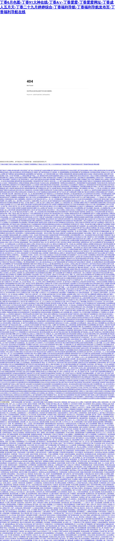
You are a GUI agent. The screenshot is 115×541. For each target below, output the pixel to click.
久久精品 (55, 531)
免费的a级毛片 (109, 285)
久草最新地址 (38, 483)
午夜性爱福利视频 (97, 251)
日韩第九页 (68, 439)
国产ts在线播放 (105, 224)
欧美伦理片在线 (66, 308)
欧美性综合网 (55, 353)
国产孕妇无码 (48, 186)
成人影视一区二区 (55, 228)
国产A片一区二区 (83, 280)
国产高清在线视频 (16, 263)
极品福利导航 (84, 418)
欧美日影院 (32, 486)
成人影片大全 (48, 244)
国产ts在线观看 (7, 461)
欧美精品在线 (98, 244)
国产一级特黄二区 (39, 497)
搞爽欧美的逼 (73, 175)
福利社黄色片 (49, 330)
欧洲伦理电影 (14, 472)
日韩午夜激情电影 (104, 360)
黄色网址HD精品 (37, 260)
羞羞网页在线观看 (76, 346)
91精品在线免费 (109, 472)
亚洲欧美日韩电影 (45, 303)
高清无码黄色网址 (96, 484)
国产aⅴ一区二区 (48, 199)
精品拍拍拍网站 (27, 181)
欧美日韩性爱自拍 (89, 477)
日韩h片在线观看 (5, 204)
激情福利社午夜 (15, 184)
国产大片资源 (69, 307)
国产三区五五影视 (45, 274)
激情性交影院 (43, 222)
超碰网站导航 (106, 208)
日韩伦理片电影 (30, 307)
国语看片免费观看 (64, 353)
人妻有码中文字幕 (69, 215)
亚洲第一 (47, 479)
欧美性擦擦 (7, 517)
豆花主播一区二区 (12, 265)
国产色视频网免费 (85, 213)
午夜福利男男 (37, 181)
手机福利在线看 (37, 204)
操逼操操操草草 (44, 346)
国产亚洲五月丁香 (86, 251)
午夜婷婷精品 (47, 434)
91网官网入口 (71, 483)
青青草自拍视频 (80, 450)
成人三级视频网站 (106, 240)
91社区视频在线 (53, 287)
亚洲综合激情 (86, 533)
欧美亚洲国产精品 (98, 319)
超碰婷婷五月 (40, 220)
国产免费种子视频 (58, 260)
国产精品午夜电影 (41, 210)
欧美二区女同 (40, 344)
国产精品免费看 (5, 179)
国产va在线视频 (57, 272)
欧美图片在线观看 (21, 208)
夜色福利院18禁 (75, 287)
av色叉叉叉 (81, 407)
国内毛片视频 (8, 409)
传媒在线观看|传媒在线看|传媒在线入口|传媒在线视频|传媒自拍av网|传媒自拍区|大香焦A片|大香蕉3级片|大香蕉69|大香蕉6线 (40, 380)
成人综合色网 (30, 342)
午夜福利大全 (77, 251)
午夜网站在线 (64, 183)
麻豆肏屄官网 (106, 247)
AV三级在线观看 (29, 296)
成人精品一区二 (68, 522)
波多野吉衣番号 (106, 263)
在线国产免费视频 (57, 204)
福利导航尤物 (51, 294)
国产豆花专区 (13, 299)
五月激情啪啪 (82, 535)
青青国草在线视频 (26, 237)
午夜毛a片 (80, 470)
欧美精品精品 (103, 271)
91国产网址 (108, 457)
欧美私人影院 (57, 443)
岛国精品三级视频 (87, 244)
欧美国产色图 (72, 314)
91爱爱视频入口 (95, 312)
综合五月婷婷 (52, 226)
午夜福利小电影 (52, 414)
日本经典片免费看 (38, 190)
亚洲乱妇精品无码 (105, 418)
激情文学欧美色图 (26, 204)
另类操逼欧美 (97, 181)
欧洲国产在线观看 (77, 366)
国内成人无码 (18, 247)
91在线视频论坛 (29, 285)
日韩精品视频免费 (108, 256)
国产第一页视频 (57, 305)
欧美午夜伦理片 (87, 429)
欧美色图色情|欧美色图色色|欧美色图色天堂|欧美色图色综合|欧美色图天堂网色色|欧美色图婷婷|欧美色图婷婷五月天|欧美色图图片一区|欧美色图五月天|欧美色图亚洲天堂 (56, 396)
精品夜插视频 (35, 362)
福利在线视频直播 (19, 174)
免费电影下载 (95, 228)
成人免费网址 (18, 274)
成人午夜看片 (87, 265)
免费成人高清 (4, 287)
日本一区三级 (102, 475)
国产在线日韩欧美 (79, 262)
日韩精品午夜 (48, 283)
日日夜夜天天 (95, 271)
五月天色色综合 (97, 220)
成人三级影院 (74, 360)
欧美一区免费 (15, 276)
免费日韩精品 (44, 287)
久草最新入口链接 (102, 289)
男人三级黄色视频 (68, 477)
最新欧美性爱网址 (59, 535)
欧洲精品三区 (81, 334)
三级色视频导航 (104, 310)
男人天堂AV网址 (11, 413)
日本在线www (27, 504)
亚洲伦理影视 (47, 430)
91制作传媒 (93, 425)
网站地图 (96, 164)
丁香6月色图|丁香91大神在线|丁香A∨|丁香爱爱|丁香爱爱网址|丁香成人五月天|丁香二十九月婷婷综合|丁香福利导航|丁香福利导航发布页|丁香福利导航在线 (46, 164)
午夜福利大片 (90, 237)
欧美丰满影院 (52, 463)
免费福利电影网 (55, 256)
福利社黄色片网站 (12, 192)
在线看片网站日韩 (75, 269)
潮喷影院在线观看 (79, 217)
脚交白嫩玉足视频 (95, 224)
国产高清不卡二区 (74, 369)
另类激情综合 (43, 249)
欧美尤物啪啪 (48, 402)
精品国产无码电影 (27, 305)
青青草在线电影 (41, 495)
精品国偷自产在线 (33, 303)
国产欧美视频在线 (83, 172)
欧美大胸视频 (68, 328)
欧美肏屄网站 (68, 247)
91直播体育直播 (53, 235)
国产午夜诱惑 (20, 350)
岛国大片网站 (93, 170)
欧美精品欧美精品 (32, 348)
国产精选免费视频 (8, 506)
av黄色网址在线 (96, 515)
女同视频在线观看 (17, 425)
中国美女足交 (108, 222)
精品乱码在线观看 (60, 211)
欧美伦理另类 (80, 448)
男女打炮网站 (38, 353)
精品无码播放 (10, 274)
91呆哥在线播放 (64, 470)
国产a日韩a (19, 524)
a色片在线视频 (64, 312)
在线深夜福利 (52, 341)
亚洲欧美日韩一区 (25, 238)
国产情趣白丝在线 (38, 186)
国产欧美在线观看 (11, 301)
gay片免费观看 (66, 468)
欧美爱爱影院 (67, 224)
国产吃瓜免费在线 (18, 326)
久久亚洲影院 (98, 344)
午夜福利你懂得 (61, 517)
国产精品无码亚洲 (88, 456)
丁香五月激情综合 (56, 316)
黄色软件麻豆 (100, 254)
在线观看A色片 (22, 413)
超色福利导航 (32, 276)
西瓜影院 (103, 538)
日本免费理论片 (5, 486)
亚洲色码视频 (16, 228)
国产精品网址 (102, 287)
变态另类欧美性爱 (98, 429)
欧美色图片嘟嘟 (10, 334)
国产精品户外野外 (77, 488)
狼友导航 (111, 427)
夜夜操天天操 (79, 518)
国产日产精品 (97, 219)
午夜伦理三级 (82, 475)
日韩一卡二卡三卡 (47, 535)
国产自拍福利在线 (29, 456)
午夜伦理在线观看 (107, 244)
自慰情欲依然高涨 (30, 432)
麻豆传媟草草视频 (68, 342)
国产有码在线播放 (11, 511)
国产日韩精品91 (96, 317)
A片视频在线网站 (104, 231)
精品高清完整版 (78, 335)
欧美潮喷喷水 (4, 443)
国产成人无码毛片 (5, 416)
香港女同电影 (18, 506)
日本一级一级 (53, 439)
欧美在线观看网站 (87, 199)
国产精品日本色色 (24, 457)
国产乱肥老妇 (110, 253)
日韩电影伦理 (108, 201)
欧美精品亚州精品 (102, 184)
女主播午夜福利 (54, 493)
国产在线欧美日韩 (99, 307)
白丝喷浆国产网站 (97, 326)
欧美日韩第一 (102, 425)
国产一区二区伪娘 (41, 294)
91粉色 (104, 508)
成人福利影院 (110, 364)
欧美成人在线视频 (25, 470)
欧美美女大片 (71, 414)
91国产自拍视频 (9, 342)
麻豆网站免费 (78, 260)
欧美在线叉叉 (28, 430)
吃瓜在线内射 (63, 314)
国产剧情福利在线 (55, 201)
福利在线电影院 (92, 368)
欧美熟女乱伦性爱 (74, 472)
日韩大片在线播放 (69, 527)
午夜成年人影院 (91, 407)
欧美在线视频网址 (60, 258)
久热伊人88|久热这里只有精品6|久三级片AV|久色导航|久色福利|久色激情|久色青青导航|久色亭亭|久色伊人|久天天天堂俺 (42, 386)
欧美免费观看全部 (15, 529)
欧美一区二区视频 (8, 500)
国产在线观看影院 (101, 477)
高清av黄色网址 (94, 310)
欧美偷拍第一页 (18, 535)
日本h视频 (47, 522)
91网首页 (78, 465)
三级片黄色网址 (6, 238)
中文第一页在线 (33, 235)
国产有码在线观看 (78, 474)
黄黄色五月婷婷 (30, 278)
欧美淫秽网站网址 (19, 307)
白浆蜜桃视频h (103, 175)
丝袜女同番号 (73, 170)
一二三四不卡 (86, 502)
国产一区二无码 (104, 529)
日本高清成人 (90, 364)
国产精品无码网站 (63, 407)
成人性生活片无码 (69, 438)
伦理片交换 (60, 506)
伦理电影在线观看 (54, 499)
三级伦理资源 (31, 219)
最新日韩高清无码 (77, 238)
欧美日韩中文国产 (20, 283)
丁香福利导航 (51, 448)
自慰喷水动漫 (59, 278)
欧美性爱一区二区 (54, 369)
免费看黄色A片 (85, 242)
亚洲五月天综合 (64, 175)
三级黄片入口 (87, 190)
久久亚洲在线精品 (22, 249)
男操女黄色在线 (105, 260)
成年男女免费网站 (18, 335)
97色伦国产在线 (20, 371)
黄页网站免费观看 (12, 202)
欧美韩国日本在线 (90, 454)
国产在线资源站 (100, 316)
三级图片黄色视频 (53, 452)
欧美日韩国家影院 (51, 407)
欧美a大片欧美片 (68, 316)
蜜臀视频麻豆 (108, 421)
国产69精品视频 (110, 254)
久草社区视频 (77, 456)
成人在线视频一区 (77, 190)
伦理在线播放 (10, 474)
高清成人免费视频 (105, 228)
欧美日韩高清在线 (26, 217)
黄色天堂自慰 (94, 360)
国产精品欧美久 (41, 441)
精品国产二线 (88, 267)
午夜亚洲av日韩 (89, 474)
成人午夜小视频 (85, 515)
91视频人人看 (49, 529)
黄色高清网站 (7, 323)
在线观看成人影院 (84, 484)
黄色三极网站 (55, 202)
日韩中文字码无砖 (14, 242)
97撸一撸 (11, 423)
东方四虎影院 (4, 317)
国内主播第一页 (60, 344)
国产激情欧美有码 (51, 413)
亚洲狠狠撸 (97, 447)
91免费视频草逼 (33, 249)
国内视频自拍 (68, 348)
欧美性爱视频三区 (52, 472)
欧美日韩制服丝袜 (108, 484)
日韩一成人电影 (97, 267)
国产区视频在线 (89, 303)
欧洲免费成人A (84, 287)
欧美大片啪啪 (15, 520)
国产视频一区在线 (67, 303)
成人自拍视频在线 (17, 369)
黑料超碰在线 (4, 256)
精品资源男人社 (13, 258)
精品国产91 (107, 527)
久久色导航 (80, 524)
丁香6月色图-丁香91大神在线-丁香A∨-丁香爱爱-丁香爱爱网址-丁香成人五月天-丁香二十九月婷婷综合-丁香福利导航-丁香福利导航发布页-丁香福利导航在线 (57, 7)
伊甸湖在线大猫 (85, 246)
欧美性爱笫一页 (75, 459)
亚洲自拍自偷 (66, 411)
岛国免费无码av (94, 420)
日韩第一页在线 (84, 224)
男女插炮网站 (23, 222)
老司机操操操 (55, 184)
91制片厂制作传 (13, 536)
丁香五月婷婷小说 (71, 289)
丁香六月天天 (91, 359)
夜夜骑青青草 (75, 353)
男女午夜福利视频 (50, 276)
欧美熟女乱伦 (40, 231)
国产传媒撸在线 (43, 192)
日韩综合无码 (99, 177)
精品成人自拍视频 (108, 452)
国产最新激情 (51, 289)
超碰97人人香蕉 (34, 202)
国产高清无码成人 (24, 280)
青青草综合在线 (43, 235)
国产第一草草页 (8, 206)
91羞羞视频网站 (90, 177)
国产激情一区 (30, 527)
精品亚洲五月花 (68, 204)
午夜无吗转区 (102, 511)
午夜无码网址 (30, 452)
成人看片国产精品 (56, 332)
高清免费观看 (21, 344)
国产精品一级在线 (45, 316)
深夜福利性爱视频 (21, 210)
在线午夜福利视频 (78, 204)
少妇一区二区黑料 (86, 201)
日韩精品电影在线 (109, 278)
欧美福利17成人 (98, 276)
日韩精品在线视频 (83, 350)
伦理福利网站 (72, 229)
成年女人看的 (49, 364)
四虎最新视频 (81, 183)
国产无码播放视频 (51, 445)
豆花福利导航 (23, 465)
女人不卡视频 (105, 317)
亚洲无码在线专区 (33, 332)
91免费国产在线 (30, 344)
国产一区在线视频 (96, 502)
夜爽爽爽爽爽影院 (19, 364)
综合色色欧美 (13, 344)
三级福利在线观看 (86, 328)
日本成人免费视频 (63, 269)
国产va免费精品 (99, 222)
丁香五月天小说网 (23, 454)
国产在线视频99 (44, 246)
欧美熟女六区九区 (8, 364)
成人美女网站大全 (105, 188)
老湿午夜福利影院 (49, 344)
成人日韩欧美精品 (68, 450)
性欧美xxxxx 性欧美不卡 (9, 509)
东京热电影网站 (53, 418)
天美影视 (62, 452)
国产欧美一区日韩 (92, 351)
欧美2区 (52, 421)
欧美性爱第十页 (68, 219)
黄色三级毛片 (22, 509)
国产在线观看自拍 (13, 522)
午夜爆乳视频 (53, 253)
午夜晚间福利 (108, 359)
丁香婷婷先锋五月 (109, 177)
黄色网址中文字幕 (73, 290)
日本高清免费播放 (34, 481)
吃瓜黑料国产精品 (88, 222)
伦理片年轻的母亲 (102, 427)
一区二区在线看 (38, 211)
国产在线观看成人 (20, 342)
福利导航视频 (81, 493)
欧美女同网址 (66, 326)
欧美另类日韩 (44, 206)
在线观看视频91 (60, 432)
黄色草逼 (82, 517)
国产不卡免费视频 (30, 360)
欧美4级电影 (34, 529)
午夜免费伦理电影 (33, 222)
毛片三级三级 (40, 262)
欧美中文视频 (99, 474)
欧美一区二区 (6, 497)
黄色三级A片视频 (81, 314)
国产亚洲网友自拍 (97, 274)
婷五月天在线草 (40, 445)
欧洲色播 (14, 454)
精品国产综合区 (42, 269)
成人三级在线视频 (84, 298)
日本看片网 (3, 536)
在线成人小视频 (12, 341)
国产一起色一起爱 (55, 251)
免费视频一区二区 (54, 317)
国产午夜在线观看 (47, 359)
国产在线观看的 (52, 195)
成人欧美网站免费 (31, 493)
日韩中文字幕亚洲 (57, 434)
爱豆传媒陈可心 (33, 472)
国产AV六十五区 (35, 287)
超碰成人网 (24, 448)
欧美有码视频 (40, 267)
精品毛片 (83, 508)
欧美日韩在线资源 (17, 330)
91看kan (83, 495)
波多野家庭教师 (30, 526)
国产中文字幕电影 (109, 258)
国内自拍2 (47, 490)
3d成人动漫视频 (43, 253)
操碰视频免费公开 (70, 524)
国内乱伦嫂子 (106, 199)
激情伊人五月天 (53, 206)
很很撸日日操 (94, 246)
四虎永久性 (44, 481)
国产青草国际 (15, 175)
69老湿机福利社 (89, 452)
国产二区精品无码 (67, 310)
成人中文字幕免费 (9, 290)
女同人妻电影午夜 (15, 368)
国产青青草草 (27, 535)
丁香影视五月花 (68, 199)
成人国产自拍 (102, 499)
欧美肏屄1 (61, 481)
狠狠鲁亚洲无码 (74, 213)
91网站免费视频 (7, 468)
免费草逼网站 (8, 518)
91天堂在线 (32, 414)
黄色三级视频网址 (20, 199)
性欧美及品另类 (65, 493)
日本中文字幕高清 (70, 301)
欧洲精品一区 (65, 368)
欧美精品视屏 (82, 258)
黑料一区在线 (60, 215)
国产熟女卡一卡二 (70, 420)
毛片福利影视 (109, 217)
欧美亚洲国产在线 (10, 452)
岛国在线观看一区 (74, 355)
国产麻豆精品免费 (45, 310)
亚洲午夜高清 (62, 414)
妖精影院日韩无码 (107, 190)
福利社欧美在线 (53, 357)
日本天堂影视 (109, 301)
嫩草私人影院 (96, 402)
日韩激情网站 (67, 190)
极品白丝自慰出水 (56, 224)
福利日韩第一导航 (52, 337)
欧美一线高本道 (108, 456)
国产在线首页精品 (76, 271)
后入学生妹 (12, 515)
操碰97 (110, 420)
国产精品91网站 (107, 447)
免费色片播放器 (83, 479)
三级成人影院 (90, 323)
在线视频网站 (30, 174)
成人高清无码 (103, 229)
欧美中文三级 (64, 369)
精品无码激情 (49, 466)
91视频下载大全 (81, 504)
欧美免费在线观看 (109, 262)
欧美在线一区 (66, 457)
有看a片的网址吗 (43, 493)
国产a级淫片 (58, 409)
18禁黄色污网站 (90, 285)
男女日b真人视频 (58, 233)
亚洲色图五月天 (49, 220)
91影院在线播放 (66, 201)
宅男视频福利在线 (108, 414)
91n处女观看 (70, 432)
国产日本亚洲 (82, 337)
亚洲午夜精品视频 (17, 402)
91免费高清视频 (73, 249)
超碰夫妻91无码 (108, 174)
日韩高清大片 (30, 199)
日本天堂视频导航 (5, 477)
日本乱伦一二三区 (70, 500)
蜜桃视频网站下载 (34, 299)
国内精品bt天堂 (76, 201)
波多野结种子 (68, 265)
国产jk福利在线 (90, 253)
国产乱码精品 (37, 305)
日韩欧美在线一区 (17, 323)
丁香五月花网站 (60, 210)
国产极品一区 (43, 362)
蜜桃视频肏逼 (103, 420)
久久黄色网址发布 (21, 244)
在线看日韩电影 (14, 298)
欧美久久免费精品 (99, 366)
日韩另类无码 (58, 342)
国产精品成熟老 (87, 305)
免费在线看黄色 (19, 231)
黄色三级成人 (89, 276)
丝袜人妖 (31, 517)
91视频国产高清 (85, 179)
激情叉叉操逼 (88, 174)
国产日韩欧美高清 (73, 298)
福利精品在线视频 (77, 233)
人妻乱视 (41, 515)
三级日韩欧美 (81, 177)
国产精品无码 (11, 262)
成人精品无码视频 (31, 328)
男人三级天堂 (21, 301)
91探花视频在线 (107, 344)
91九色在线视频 (31, 441)
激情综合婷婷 (92, 289)
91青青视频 (87, 518)
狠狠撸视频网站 (65, 172)
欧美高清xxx (61, 423)
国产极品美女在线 (48, 285)
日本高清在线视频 (68, 335)
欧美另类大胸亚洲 (22, 299)
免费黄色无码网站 (8, 475)
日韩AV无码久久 (18, 310)
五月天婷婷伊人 (39, 342)
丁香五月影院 (91, 535)
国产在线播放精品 (69, 321)
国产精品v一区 (102, 500)
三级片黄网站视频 (59, 334)
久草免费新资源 (32, 195)
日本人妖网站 (41, 208)
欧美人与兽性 (4, 366)
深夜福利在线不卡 (59, 307)
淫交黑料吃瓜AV (82, 351)
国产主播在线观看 (82, 416)
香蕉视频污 (79, 409)
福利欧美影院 (13, 303)
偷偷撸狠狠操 (18, 500)
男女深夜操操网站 (7, 310)
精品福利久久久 (59, 238)
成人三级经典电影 (70, 325)
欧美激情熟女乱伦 (89, 470)
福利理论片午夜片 (55, 242)
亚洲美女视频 (106, 181)
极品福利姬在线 (77, 193)
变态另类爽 (28, 409)
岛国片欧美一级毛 (30, 502)
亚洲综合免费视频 (8, 430)
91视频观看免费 (20, 269)
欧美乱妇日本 (105, 328)
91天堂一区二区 (39, 301)
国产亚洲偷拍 (39, 500)
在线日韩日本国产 (102, 407)
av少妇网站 (110, 535)
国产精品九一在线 (94, 269)
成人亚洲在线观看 (8, 307)
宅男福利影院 (21, 215)
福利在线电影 (65, 186)
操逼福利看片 (105, 213)
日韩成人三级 (16, 477)
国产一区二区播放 (73, 357)
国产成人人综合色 (65, 317)
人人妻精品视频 (24, 175)
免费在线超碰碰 (43, 536)
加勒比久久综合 (74, 405)
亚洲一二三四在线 (23, 325)
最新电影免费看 (84, 369)
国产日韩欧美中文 (7, 281)
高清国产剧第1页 (87, 181)
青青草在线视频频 (51, 492)
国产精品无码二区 (49, 267)
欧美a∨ (42, 427)
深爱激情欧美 (19, 423)
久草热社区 (44, 468)
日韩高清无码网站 (98, 465)
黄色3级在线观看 (63, 405)
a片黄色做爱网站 (105, 513)
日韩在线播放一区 (5, 217)
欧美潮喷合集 (31, 267)
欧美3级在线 (10, 445)
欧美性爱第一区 (71, 447)
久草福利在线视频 (84, 360)
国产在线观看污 (81, 226)
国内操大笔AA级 (62, 188)
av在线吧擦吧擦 (99, 215)
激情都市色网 (44, 175)
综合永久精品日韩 (25, 316)
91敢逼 (48, 404)
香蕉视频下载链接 (55, 179)
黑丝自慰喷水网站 (9, 285)
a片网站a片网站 (52, 371)
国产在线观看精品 (51, 350)
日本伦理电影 (41, 276)
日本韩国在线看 (59, 524)
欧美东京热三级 (75, 246)
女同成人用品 (61, 226)
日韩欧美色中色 (40, 334)
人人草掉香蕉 (10, 314)
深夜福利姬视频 (80, 432)
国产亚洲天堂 (80, 438)
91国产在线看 (88, 421)
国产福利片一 (98, 195)
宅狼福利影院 (51, 258)
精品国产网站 (31, 220)
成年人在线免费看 (45, 256)
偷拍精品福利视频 (98, 421)
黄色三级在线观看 (22, 253)
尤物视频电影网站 (33, 298)
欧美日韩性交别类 (73, 197)
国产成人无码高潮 (33, 170)
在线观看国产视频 (52, 249)
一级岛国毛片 (24, 254)
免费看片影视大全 (41, 371)
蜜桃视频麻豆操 (24, 246)
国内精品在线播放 (15, 237)
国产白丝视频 (67, 233)
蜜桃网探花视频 (83, 463)
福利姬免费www (10, 524)
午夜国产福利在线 (29, 500)
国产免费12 (110, 538)
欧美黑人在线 (44, 459)
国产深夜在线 (107, 265)
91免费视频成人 (6, 369)
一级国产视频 (12, 418)
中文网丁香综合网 (10, 502)
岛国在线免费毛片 (90, 341)
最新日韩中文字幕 (47, 443)
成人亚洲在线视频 (28, 272)
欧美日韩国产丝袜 (36, 314)
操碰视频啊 (100, 526)
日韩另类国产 (24, 170)
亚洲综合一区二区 (28, 330)
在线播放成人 (24, 355)
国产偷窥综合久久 (49, 193)
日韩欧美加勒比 (101, 362)
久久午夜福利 (35, 184)
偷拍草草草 (24, 477)
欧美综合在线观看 (102, 281)
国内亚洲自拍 (32, 420)
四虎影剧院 (34, 447)
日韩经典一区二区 (47, 409)
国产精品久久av (70, 341)
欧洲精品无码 (78, 307)
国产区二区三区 (18, 206)
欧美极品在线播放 (31, 290)
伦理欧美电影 (57, 186)
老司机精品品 (88, 488)
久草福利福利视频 (33, 488)
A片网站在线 (81, 423)
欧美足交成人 (43, 454)
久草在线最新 (59, 533)
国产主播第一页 (88, 238)
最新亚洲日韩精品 (18, 526)
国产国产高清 (68, 429)
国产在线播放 (94, 531)
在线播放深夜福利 (93, 357)
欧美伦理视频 (28, 335)
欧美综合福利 (45, 179)
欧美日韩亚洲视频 (48, 211)
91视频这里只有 (80, 210)
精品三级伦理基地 (81, 299)
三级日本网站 (87, 233)
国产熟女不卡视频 (70, 281)
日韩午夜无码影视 (59, 351)
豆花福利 (90, 447)
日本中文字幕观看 (21, 334)
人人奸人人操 (83, 357)
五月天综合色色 (13, 287)
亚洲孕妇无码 (48, 190)
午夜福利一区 (89, 262)
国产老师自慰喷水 (93, 529)
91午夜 (10, 535)
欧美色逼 (98, 450)
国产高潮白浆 (27, 369)
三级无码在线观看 (61, 511)
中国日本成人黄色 (82, 420)
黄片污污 (110, 477)
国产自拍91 (17, 533)
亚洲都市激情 (49, 450)
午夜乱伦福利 (79, 222)
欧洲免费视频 (107, 195)
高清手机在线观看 (8, 438)
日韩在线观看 (61, 341)
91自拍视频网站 (14, 222)
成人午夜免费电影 (45, 488)
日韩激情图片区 (23, 332)
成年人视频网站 (100, 285)
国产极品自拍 (18, 211)
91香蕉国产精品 (28, 353)
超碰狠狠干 (29, 483)
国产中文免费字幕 (84, 353)
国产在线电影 (42, 448)
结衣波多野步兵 (13, 463)
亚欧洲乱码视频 (44, 421)
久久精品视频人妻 (5, 339)
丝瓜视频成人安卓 (34, 411)
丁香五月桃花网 (33, 242)
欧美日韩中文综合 (96, 298)
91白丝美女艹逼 (100, 301)
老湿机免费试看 (83, 499)
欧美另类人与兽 (18, 490)
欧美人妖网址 (105, 179)
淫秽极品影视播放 (12, 312)
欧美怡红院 (72, 448)
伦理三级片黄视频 (12, 226)
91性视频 (85, 513)
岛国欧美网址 (35, 201)
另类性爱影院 (72, 511)
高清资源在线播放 (57, 438)
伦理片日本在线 (14, 246)
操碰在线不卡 (18, 314)
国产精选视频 (23, 220)
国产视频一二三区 (64, 287)
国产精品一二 (99, 258)
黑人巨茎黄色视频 (94, 290)
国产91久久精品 (96, 240)
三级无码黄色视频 (38, 402)
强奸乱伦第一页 (34, 418)
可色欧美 (55, 484)
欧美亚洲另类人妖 (94, 513)
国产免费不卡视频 (5, 321)
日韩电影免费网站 (62, 515)
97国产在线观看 (37, 237)
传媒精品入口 (82, 184)
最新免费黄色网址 (70, 351)
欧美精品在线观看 (73, 427)
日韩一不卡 (100, 495)
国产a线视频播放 (91, 362)
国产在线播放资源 (23, 265)
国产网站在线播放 (49, 231)
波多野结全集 (65, 240)
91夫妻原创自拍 (57, 217)
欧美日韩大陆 (20, 190)
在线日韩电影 (75, 339)
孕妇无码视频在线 (69, 504)
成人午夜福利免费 (39, 321)
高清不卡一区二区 (7, 294)
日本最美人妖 (7, 272)
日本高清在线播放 (105, 353)
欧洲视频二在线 (41, 258)
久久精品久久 (43, 292)
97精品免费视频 (40, 219)
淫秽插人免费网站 (80, 430)
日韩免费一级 (74, 359)
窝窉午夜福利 (95, 260)
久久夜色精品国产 (82, 229)
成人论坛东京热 (34, 421)
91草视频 (3, 479)
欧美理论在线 (55, 479)
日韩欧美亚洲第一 (47, 513)
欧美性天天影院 (38, 430)
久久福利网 (73, 445)
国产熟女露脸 (24, 450)
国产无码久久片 (23, 346)
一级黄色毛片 (6, 368)
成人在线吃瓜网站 (92, 226)
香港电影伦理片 (51, 177)
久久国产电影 (105, 305)
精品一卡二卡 (102, 351)
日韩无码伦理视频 (23, 229)
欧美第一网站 (7, 213)
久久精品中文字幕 (21, 404)
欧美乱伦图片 (38, 474)
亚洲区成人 (51, 465)
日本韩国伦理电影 (95, 172)
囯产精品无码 (38, 199)
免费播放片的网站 (48, 461)
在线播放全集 (107, 326)
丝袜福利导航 (37, 368)
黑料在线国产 (27, 508)
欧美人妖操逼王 (97, 404)
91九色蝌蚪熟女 (23, 481)
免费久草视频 (50, 328)
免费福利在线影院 (25, 184)
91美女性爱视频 (39, 272)
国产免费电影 (10, 174)
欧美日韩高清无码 (83, 175)
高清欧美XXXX (105, 479)
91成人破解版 (68, 434)
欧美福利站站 (38, 285)
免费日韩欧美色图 (45, 184)
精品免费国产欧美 (78, 439)
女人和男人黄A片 (41, 281)
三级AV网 (3, 474)
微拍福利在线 (8, 484)
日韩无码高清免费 (58, 420)
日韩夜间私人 (15, 254)
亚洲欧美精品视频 (93, 481)
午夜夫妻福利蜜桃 (38, 423)
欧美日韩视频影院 (75, 531)
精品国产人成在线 (74, 256)
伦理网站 (61, 439)
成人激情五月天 (34, 256)
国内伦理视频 (91, 527)
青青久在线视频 (92, 475)
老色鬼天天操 (40, 244)
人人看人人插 (57, 359)
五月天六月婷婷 (82, 254)
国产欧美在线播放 (106, 242)
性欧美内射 (21, 483)
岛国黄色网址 (6, 184)
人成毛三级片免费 (35, 179)
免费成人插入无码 (24, 463)
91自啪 (61, 454)
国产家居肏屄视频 (65, 271)
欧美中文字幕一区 (72, 463)
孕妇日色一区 (67, 305)
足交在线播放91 (73, 184)
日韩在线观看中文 (50, 425)
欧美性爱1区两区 (56, 303)
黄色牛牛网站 (42, 177)
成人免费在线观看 (107, 233)
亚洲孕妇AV (75, 497)
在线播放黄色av (77, 296)
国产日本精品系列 (70, 481)
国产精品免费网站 (26, 260)
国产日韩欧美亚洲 (72, 337)
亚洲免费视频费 (18, 495)
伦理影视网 (6, 513)
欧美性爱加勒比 (34, 436)
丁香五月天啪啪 (94, 175)
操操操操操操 (31, 319)
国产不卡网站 (24, 520)
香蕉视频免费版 (75, 332)
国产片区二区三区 (7, 335)
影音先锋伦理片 (101, 535)
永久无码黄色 (87, 404)
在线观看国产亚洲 (65, 479)
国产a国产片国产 (99, 330)
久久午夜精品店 (58, 504)
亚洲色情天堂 (75, 224)
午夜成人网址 (16, 213)
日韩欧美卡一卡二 (21, 439)
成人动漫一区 (22, 258)
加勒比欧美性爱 (19, 188)
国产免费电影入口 (63, 445)
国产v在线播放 (57, 326)
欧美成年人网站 (8, 172)
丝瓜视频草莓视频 (42, 439)
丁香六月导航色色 (68, 443)
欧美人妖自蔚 (55, 339)
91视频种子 (44, 405)
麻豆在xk (29, 466)
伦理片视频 (110, 439)
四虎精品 (82, 497)
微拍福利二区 (68, 193)
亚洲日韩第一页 (106, 402)
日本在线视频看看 (17, 353)
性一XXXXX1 (25, 529)
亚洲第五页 (97, 508)
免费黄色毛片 (59, 321)
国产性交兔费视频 (28, 323)
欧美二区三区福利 (22, 303)
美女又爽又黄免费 (63, 459)
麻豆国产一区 (12, 411)
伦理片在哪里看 (25, 459)
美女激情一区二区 (18, 281)
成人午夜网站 (65, 213)
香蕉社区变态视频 (97, 235)
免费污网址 (41, 404)
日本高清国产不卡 (108, 506)
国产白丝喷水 (36, 310)
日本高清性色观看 (99, 211)
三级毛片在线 (73, 441)
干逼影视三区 (27, 251)
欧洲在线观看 (45, 411)
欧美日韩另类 (97, 272)
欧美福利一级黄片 (6, 490)
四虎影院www (51, 517)
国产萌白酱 (84, 459)
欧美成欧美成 (89, 319)
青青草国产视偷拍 (5, 254)
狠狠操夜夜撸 (68, 174)
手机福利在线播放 (98, 430)
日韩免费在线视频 (85, 186)
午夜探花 (21, 531)
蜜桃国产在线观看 (11, 195)
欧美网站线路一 (40, 456)
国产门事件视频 (82, 468)
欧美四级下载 (47, 366)
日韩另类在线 (102, 314)
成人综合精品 (103, 348)
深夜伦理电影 (76, 242)
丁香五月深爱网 (87, 220)
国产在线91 (109, 438)
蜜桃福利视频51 (31, 262)
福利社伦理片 (85, 348)
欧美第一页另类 (33, 254)
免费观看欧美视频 (12, 308)
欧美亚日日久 (67, 495)
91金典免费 (102, 490)
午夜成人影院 (47, 314)
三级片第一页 (14, 280)
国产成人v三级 (46, 263)
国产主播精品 (108, 526)
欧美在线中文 (72, 486)
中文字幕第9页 (24, 317)
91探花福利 (92, 427)
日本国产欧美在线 (82, 483)
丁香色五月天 (59, 247)
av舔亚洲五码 (38, 533)
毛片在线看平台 (42, 195)
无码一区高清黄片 (10, 427)
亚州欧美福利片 (102, 454)
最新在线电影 (52, 192)
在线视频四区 (21, 197)
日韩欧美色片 (49, 524)
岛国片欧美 (35, 470)
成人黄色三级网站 (82, 231)
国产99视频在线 (61, 222)
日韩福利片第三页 (32, 192)
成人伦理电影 (13, 481)
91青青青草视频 (50, 321)
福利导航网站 (27, 274)
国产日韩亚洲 (44, 298)
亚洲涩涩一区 (36, 409)
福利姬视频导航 (54, 183)
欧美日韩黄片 (90, 258)
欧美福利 (42, 447)
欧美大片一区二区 (29, 490)
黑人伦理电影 (93, 520)
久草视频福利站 (74, 186)
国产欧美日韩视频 (42, 357)
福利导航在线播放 (70, 364)
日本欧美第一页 (13, 527)
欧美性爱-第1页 (64, 170)
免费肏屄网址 (102, 202)
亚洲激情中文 (24, 240)
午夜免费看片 (62, 292)
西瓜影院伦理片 (102, 226)
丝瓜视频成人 (26, 362)
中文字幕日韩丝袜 (66, 251)
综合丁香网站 (60, 174)
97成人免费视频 (53, 454)
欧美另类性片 (51, 210)
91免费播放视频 (90, 432)
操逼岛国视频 (95, 405)
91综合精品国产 (66, 228)
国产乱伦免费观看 (95, 242)
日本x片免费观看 (90, 438)
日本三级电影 (44, 226)
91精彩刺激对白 (9, 199)
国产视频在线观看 (46, 305)
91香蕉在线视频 (78, 436)
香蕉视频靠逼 (20, 441)
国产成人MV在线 (94, 350)
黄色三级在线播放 (106, 186)
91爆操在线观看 (13, 235)
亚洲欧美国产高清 (71, 425)
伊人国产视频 (48, 335)
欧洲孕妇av (92, 459)
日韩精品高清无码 (87, 346)
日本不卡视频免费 (22, 436)
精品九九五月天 (30, 215)
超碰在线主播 (104, 290)
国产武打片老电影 (63, 355)
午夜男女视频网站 (42, 341)
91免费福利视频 (16, 217)
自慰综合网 (32, 450)
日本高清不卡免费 (76, 404)
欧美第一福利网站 (43, 317)
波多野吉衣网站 (89, 195)
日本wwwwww (90, 448)
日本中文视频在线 (71, 475)
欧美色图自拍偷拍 (98, 472)
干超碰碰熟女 (92, 254)
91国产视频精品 (95, 179)
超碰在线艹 (58, 497)
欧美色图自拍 (17, 172)
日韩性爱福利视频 (12, 346)
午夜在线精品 (80, 414)
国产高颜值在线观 (52, 269)
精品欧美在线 (22, 219)
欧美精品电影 (48, 508)
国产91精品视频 (36, 251)
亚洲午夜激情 (103, 292)
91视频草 (73, 493)
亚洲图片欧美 (20, 447)
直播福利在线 (57, 308)
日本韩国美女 (13, 366)
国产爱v (2, 511)
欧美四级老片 (110, 287)
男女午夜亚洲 (25, 513)
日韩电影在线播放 (33, 346)
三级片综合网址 (31, 492)
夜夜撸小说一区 (16, 186)
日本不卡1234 (90, 450)
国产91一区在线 (53, 298)
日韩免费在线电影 (106, 193)
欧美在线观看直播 (23, 312)
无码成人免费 (103, 357)
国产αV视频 (99, 470)
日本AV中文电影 (45, 477)
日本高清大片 (91, 301)
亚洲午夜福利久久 (93, 413)
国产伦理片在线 (82, 461)
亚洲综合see (42, 472)
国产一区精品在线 (17, 508)
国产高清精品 (70, 262)
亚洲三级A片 (7, 483)
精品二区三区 (99, 448)
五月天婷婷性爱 (87, 193)
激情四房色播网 (32, 208)
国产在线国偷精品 (91, 210)
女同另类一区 (60, 281)
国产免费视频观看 (60, 416)
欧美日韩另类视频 (60, 254)
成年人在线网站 (23, 235)
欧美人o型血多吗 (81, 281)
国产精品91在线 (15, 224)
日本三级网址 (8, 201)
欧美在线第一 (40, 233)
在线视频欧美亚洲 (72, 350)
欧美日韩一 (102, 466)
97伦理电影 (17, 488)
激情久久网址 (31, 244)
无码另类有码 (81, 276)
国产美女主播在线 (85, 228)
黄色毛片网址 (48, 233)
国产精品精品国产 (101, 493)
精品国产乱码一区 (107, 298)
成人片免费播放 (53, 486)
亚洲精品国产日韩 (61, 465)
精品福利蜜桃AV (110, 488)
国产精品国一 (45, 280)
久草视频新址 (36, 369)
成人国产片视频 (82, 481)
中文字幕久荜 (20, 492)
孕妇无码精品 (7, 316)
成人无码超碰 (105, 416)
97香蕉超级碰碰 (9, 283)
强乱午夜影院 (78, 477)
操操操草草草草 (25, 228)
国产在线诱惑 (68, 238)
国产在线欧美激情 (65, 181)
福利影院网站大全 (42, 271)
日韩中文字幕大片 (29, 495)
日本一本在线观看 (86, 235)
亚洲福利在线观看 (41, 337)
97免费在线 (77, 513)
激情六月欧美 (31, 210)
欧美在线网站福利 (71, 535)
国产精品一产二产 (98, 411)
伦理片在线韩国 (5, 289)
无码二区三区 (22, 499)
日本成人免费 (15, 517)
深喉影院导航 (61, 299)
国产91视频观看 (12, 197)
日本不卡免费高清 (21, 292)
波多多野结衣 (80, 454)
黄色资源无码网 (53, 355)
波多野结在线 (77, 272)
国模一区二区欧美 (75, 274)
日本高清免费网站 (66, 490)
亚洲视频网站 (56, 312)
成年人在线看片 (74, 312)
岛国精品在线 (11, 244)
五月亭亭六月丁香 (67, 421)
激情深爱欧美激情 (61, 267)
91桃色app (62, 509)
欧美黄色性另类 (47, 204)
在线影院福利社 (7, 432)
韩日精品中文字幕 (80, 237)
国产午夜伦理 (70, 211)
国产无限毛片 (45, 181)
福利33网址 (69, 536)
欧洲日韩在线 (68, 508)
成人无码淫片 (39, 425)
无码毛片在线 (6, 305)
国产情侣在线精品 (83, 170)
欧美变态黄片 (24, 276)
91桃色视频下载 (40, 215)
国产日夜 (104, 450)
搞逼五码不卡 (13, 499)
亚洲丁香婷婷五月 (109, 470)
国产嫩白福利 (79, 267)
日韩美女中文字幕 (88, 443)
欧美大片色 (90, 508)
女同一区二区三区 (84, 441)
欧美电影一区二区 (72, 517)
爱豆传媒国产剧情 (53, 360)
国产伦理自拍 (34, 459)
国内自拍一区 (27, 310)
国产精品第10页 (79, 195)
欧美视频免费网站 (42, 197)
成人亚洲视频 (78, 244)
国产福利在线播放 (99, 524)
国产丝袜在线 (104, 481)
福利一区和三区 (92, 504)
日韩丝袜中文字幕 (59, 301)
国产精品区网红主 (23, 179)
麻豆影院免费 (14, 493)
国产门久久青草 (83, 290)
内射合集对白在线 (29, 231)
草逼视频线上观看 (94, 416)
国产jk (53, 511)
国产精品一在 (25, 339)
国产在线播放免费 (96, 441)
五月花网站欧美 (81, 323)
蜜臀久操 (101, 423)
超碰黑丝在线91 (13, 465)
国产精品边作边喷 (39, 350)
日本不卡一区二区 (18, 296)
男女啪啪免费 (72, 276)
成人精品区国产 (32, 258)
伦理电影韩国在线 (42, 499)
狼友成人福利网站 (28, 461)
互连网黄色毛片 (102, 434)
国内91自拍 (110, 509)
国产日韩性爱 (59, 219)
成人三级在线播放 (97, 278)
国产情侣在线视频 (109, 274)
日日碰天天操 (57, 283)
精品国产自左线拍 (109, 215)
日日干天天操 (93, 287)
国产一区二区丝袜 (35, 228)
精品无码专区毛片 (26, 429)
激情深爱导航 (18, 181)
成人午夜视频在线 (30, 475)
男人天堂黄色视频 (84, 312)
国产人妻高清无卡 (49, 278)
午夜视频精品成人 (21, 348)
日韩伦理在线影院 (83, 292)
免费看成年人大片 (14, 256)
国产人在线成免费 (101, 341)
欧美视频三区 (4, 258)
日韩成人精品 (74, 263)
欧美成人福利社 (50, 215)
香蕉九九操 (24, 517)
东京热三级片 (82, 368)
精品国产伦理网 (87, 411)
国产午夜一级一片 (8, 488)
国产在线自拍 (45, 213)
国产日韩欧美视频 (20, 445)
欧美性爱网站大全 (108, 441)
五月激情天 (73, 407)
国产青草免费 (96, 328)
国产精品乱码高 (13, 325)
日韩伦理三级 (40, 492)
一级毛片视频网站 (14, 355)
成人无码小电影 (22, 420)
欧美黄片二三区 (46, 531)
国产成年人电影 (53, 229)
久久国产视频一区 (99, 342)
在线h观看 (106, 502)
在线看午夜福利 (96, 497)
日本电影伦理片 (11, 479)
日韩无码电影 (21, 452)
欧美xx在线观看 (72, 362)
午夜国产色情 (32, 439)
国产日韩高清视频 (36, 238)
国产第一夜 (100, 527)
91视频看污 (52, 475)
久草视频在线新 (58, 199)
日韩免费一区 (24, 421)
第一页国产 (46, 474)
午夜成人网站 (108, 411)
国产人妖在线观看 (43, 290)
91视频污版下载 (81, 192)
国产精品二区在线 (35, 265)
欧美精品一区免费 (33, 355)
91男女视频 (74, 484)
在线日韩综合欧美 (39, 364)
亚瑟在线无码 (82, 359)
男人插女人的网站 (87, 330)
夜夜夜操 (64, 402)
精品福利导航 (68, 456)
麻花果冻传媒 (101, 170)
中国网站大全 (105, 312)
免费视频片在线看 (100, 321)
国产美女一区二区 (6, 353)
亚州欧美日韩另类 (48, 483)
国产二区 (12, 404)
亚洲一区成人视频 (32, 292)
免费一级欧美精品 (15, 193)
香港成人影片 (103, 197)
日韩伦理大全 (52, 362)
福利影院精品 (52, 299)
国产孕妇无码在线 (63, 441)
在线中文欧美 (85, 310)
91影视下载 (103, 531)
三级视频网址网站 (79, 434)
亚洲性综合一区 (56, 310)
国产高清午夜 (30, 364)
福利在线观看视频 (13, 421)
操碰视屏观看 (11, 360)
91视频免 (20, 504)
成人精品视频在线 (92, 299)
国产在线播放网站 (79, 253)
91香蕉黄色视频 (50, 174)
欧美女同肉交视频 (34, 520)
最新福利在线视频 (78, 174)
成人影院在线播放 (84, 538)
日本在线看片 (35, 274)
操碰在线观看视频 (47, 429)
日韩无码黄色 (39, 490)
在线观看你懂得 (42, 465)
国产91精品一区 (62, 290)
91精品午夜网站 (19, 475)
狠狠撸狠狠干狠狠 (28, 263)
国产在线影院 (64, 197)
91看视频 (89, 430)
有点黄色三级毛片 (62, 276)
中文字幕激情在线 (52, 292)
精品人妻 (60, 527)
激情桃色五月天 (5, 457)
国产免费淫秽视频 (38, 335)
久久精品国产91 (70, 299)
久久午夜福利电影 (12, 220)
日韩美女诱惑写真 (29, 506)
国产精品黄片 (49, 208)
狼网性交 (87, 409)
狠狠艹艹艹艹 (51, 506)
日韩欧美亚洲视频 (93, 229)
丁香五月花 (28, 438)
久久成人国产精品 (22, 271)
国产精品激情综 (94, 348)
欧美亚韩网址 (7, 228)
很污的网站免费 (40, 307)
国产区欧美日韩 (22, 337)
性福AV (51, 536)
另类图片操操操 (19, 438)
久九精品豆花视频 (38, 508)
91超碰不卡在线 (53, 470)
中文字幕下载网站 (60, 294)
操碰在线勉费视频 (97, 201)
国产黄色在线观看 (56, 477)
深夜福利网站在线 (50, 423)
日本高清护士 (108, 335)
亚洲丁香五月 (16, 429)
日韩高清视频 (59, 348)
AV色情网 (88, 414)
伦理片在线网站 (30, 371)
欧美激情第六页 (85, 355)
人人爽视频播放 (24, 256)
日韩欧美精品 (71, 267)
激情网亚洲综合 (51, 281)
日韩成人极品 (39, 319)
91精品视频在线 (8, 326)
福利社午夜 (89, 506)
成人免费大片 (61, 253)
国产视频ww (37, 429)
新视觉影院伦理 (92, 184)
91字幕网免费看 (93, 202)
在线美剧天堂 (85, 269)
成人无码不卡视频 (15, 405)
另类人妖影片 (10, 351)
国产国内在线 (86, 271)
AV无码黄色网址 (11, 292)
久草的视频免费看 (75, 235)
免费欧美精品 (37, 511)
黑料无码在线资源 (96, 355)
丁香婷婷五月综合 (31, 269)
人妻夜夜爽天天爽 (13, 459)
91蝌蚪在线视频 (23, 226)
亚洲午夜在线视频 (7, 359)
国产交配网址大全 (78, 303)
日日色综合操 (28, 524)
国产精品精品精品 (55, 213)
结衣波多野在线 (71, 177)
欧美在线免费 (75, 228)
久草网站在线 (58, 450)
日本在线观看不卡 (72, 254)
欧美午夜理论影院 (53, 538)
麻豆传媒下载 (66, 332)
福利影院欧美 (32, 407)
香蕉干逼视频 (62, 418)
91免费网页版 (8, 495)
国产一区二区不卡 (92, 337)
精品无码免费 (105, 272)
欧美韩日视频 (76, 179)
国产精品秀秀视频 (8, 251)
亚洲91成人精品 (48, 260)
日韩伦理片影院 (105, 461)
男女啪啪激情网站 (5, 276)
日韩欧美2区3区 (88, 366)
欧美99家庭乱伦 (70, 237)
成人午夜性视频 (104, 332)
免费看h (32, 463)
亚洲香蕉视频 (32, 341)
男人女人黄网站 (82, 447)
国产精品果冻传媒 (51, 526)
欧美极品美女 (18, 251)
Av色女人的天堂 (54, 280)
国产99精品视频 (46, 339)
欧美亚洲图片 (48, 272)
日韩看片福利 (18, 430)
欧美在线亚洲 (92, 499)
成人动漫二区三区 (55, 240)
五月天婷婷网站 (59, 208)
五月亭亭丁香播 (37, 217)
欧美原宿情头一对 (21, 407)
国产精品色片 (44, 325)
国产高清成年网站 (75, 502)
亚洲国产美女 (16, 316)
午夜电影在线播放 (29, 233)
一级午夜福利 (76, 247)
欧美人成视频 (105, 283)
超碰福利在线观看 (79, 285)
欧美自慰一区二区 (100, 445)
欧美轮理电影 (94, 490)
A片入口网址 (80, 402)
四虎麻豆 (65, 409)
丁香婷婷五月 (14, 179)
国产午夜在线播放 (59, 330)
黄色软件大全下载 (72, 258)
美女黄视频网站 (63, 229)
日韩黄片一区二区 (89, 316)
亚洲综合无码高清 (77, 317)
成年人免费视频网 (37, 522)
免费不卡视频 (82, 249)
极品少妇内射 (89, 219)
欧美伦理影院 (91, 192)
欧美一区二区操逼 (28, 247)
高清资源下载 (38, 366)
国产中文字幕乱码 (28, 416)
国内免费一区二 (80, 341)
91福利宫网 (88, 402)
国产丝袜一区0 (37, 504)
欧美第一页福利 (88, 335)
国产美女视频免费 (90, 294)
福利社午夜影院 (33, 404)
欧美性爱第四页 (43, 229)
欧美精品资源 (63, 337)
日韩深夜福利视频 (7, 533)
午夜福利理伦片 (57, 488)
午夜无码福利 (50, 497)
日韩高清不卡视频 (98, 488)
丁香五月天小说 (34, 477)
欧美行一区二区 (98, 335)
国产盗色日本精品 (50, 515)
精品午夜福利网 (76, 411)
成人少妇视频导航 (53, 197)
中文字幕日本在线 (15, 305)
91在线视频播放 (91, 325)
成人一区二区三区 (48, 416)
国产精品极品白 (47, 326)
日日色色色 (59, 495)
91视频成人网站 (97, 247)
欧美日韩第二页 (13, 219)
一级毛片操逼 (74, 368)
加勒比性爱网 (82, 526)
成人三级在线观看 (52, 509)
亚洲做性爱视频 (81, 325)
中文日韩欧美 (79, 452)
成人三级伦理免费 (9, 210)
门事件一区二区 (96, 233)
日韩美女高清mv (70, 210)
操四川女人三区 (12, 253)
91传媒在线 (76, 495)
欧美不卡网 (40, 479)
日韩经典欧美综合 (25, 224)
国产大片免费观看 (91, 434)
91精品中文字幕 (29, 350)
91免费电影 (22, 536)
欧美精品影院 (7, 186)
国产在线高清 (101, 368)
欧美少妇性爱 (37, 359)
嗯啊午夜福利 (62, 206)
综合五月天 (3, 423)
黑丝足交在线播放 (18, 432)
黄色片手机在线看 (104, 339)
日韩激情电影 (83, 413)
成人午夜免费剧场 (93, 461)
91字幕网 (22, 493)
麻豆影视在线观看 (45, 332)
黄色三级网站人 (67, 296)
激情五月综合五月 (22, 411)
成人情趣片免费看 (68, 285)
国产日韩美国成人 (15, 260)
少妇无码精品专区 (37, 484)
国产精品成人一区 (100, 364)
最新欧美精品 (40, 283)
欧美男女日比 (38, 326)
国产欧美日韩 (51, 348)
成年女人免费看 (95, 213)
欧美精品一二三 (94, 197)
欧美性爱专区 (53, 481)
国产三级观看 (97, 296)
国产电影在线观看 (66, 179)
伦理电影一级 (104, 350)
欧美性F (74, 468)
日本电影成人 (90, 486)
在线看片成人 (90, 211)
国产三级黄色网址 (65, 339)
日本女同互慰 (100, 486)
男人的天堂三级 (45, 201)
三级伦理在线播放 (69, 454)
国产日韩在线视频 (42, 486)
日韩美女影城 (22, 328)
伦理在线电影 (6, 240)
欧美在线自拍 (47, 484)
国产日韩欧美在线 (18, 518)
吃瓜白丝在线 (80, 506)
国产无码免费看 (81, 364)
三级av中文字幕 (56, 274)
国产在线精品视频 (99, 303)
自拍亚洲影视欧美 (83, 425)
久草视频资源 (32, 465)
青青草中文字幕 (5, 260)
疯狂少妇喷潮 (83, 427)
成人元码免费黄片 (27, 368)
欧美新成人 (36, 405)
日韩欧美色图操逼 (23, 183)
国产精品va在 (108, 518)
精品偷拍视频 (4, 450)
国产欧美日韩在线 (95, 263)
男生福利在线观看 (90, 183)
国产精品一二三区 (59, 237)
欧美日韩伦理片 (10, 233)
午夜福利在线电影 (97, 174)
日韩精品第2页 (59, 328)
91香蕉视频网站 (100, 204)
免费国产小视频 (67, 366)
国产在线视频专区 (92, 314)
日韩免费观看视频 (36, 457)
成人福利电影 (97, 506)
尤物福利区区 (22, 308)
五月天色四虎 (69, 195)
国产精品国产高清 (97, 256)
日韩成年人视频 (108, 251)
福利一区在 (46, 457)
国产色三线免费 (51, 188)
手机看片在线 (12, 420)
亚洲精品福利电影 (9, 371)
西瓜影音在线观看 (89, 436)
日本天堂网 (30, 445)
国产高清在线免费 (9, 269)
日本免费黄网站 (78, 208)
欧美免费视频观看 (56, 474)
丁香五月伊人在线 (29, 294)
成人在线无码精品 (5, 429)
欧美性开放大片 (94, 280)
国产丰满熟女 (33, 317)
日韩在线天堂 (79, 215)
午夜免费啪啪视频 (39, 518)
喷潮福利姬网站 (14, 450)
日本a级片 (13, 466)
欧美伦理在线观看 (70, 334)
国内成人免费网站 (18, 294)
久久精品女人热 (49, 301)
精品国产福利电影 (80, 211)
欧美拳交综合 (49, 427)
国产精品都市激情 (76, 220)
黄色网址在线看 (79, 342)
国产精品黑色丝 (22, 357)
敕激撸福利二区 (45, 240)
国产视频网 (40, 450)
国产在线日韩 (61, 425)
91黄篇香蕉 (102, 483)
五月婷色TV (15, 470)
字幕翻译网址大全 (72, 292)
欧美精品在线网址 (22, 177)
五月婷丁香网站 (110, 342)
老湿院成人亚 (87, 260)
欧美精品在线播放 (45, 312)
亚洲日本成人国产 (70, 529)
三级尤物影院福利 (49, 323)
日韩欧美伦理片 (17, 416)
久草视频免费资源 (103, 299)
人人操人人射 (49, 447)
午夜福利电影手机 (73, 418)
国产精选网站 (61, 325)
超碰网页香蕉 (34, 229)
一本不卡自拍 (70, 518)
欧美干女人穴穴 (101, 432)
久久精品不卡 (81, 206)
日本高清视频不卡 (80, 321)
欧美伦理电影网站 (102, 210)
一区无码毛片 (101, 517)
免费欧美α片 (55, 314)
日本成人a (12, 492)
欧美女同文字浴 (12, 357)
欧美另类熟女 (96, 193)
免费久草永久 (65, 274)
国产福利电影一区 (39, 174)
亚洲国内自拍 (90, 493)
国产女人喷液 (34, 289)
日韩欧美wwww (17, 461)
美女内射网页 (88, 278)
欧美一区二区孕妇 (14, 317)
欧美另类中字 (24, 298)
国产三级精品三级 (11, 177)
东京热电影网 (111, 337)
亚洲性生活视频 (34, 538)
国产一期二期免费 (60, 447)
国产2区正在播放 (100, 253)
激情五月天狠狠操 (58, 244)
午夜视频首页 (52, 520)
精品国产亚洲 (21, 366)
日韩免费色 (32, 479)
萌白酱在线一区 (94, 418)
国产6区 (88, 497)
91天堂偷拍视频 (33, 253)
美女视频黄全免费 (22, 538)
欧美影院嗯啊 (74, 172)
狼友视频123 (47, 438)
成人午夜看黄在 (32, 357)
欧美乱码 (49, 420)
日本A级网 (20, 443)
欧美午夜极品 (38, 263)
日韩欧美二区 (49, 334)
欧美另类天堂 (30, 351)
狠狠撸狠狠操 (107, 346)
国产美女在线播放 (9, 350)
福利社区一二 (31, 308)
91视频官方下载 (61, 177)
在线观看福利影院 (107, 355)
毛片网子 (71, 430)
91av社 (39, 531)
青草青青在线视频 (63, 235)
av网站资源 (110, 468)
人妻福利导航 (16, 238)
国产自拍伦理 (92, 509)
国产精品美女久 (25, 213)
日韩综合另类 (97, 199)
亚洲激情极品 (81, 445)
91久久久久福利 (15, 204)
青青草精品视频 (46, 224)
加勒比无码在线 (34, 183)
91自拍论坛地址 (44, 183)
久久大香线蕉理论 (65, 202)
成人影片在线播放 (39, 330)
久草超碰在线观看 (70, 226)
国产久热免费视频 (91, 423)
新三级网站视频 (60, 289)
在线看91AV (6, 466)
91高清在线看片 (89, 215)
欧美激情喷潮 (49, 307)
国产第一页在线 (68, 244)
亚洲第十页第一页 (5, 175)
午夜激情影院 (90, 321)
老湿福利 (42, 413)
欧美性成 (65, 430)
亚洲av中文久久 (106, 172)
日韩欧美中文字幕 (79, 522)
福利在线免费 (9, 362)
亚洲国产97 (108, 520)
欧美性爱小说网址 (87, 296)
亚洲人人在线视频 (70, 323)
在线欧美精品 (61, 195)
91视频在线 (22, 527)
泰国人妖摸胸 (77, 310)
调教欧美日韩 (4, 303)
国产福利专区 (55, 170)
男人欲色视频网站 (5, 263)
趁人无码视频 (75, 202)
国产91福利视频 (12, 271)
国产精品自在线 (39, 351)
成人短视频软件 (86, 326)
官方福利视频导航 (34, 312)
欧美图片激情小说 (19, 351)
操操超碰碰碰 (24, 242)
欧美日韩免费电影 (86, 274)
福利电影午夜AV (12, 337)
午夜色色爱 (85, 490)
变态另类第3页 (50, 219)
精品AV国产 (43, 418)
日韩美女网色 (98, 456)
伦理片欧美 (102, 468)
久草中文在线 (42, 254)
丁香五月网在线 (65, 246)
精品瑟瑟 (58, 468)
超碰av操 (16, 484)
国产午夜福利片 (29, 326)
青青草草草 (12, 443)
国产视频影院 (88, 524)
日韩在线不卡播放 (42, 502)
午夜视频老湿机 (15, 513)
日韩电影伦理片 (10, 439)
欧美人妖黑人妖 (28, 359)
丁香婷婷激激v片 (57, 296)
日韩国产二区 (35, 316)
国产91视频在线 (67, 272)
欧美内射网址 (80, 319)
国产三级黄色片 (63, 249)
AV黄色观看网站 (21, 319)
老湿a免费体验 (95, 409)
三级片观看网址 (83, 188)
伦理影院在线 (5, 472)
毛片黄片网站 (42, 328)
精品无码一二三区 (71, 520)
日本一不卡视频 (32, 509)
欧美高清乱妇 (79, 278)
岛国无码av (20, 502)
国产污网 (59, 421)
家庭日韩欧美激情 (86, 472)
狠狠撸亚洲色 (45, 228)
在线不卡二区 (37, 535)
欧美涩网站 (38, 416)
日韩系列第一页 (71, 231)
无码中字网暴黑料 (23, 287)
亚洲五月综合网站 (76, 308)
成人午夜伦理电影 (11, 215)
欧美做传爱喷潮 (52, 441)
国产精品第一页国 (102, 325)
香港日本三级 (99, 436)
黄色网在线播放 (11, 504)
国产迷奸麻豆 (27, 402)
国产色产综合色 (61, 192)
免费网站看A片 (34, 246)
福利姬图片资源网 (32, 515)
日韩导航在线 (65, 502)
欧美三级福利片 (106, 219)
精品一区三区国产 (87, 308)
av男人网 (95, 466)
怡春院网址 (64, 499)
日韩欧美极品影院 (78, 219)
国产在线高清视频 (45, 170)
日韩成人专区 (61, 475)
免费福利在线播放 (72, 188)
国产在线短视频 (47, 217)
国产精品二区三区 (43, 242)
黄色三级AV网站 (15, 289)
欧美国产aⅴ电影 (28, 211)
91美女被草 (60, 500)
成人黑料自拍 (39, 296)
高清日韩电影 (109, 307)
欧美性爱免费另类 (97, 518)
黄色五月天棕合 (102, 504)
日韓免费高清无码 (99, 217)
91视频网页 (14, 457)
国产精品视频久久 (82, 289)
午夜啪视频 (110, 475)
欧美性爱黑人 (20, 233)
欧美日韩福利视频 (24, 434)
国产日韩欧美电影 (12, 531)
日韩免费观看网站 (53, 271)
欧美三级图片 (34, 172)
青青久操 (76, 508)
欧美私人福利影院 (17, 272)
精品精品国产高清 (55, 436)
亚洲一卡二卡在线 (103, 463)
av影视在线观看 (95, 353)
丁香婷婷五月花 (68, 208)
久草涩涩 (110, 432)
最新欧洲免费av (89, 342)
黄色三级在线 (36, 468)
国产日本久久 (53, 290)
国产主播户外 (67, 474)
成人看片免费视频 (99, 308)
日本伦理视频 (73, 526)
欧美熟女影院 (22, 192)
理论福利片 (66, 497)
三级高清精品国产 (81, 509)
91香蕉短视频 (78, 421)
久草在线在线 (47, 296)
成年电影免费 (15, 170)
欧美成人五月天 (106, 369)
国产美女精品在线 (86, 256)
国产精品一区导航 (23, 202)
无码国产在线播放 (60, 231)
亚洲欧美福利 (20, 285)
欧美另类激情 (67, 220)
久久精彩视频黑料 (35, 339)
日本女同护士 (27, 201)
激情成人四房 (43, 289)
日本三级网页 (42, 348)
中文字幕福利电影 (22, 341)
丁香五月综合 (4, 344)
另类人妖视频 (41, 407)
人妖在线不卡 (77, 328)
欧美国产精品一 (91, 281)
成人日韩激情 (44, 299)
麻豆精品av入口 (49, 262)
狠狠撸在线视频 (63, 298)
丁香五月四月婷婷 (17, 497)
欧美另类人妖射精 (32, 536)
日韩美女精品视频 (97, 265)
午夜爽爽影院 (58, 220)
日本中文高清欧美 (10, 538)
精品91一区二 (72, 492)
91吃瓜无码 (57, 402)
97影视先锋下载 (59, 513)
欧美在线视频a (71, 509)
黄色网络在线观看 (28, 321)
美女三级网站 (83, 339)
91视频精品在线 (69, 260)
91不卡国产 (43, 538)
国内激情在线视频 (106, 269)
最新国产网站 (73, 538)
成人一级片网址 (18, 201)
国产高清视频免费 (81, 527)
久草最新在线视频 (57, 265)
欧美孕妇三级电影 (66, 242)
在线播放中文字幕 (42, 475)
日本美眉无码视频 (12, 328)
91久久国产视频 (84, 197)
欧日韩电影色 (23, 267)
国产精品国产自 (61, 350)
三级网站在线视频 (92, 511)
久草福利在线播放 (38, 466)
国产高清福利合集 (9, 407)
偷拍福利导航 (70, 253)
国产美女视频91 (88, 208)
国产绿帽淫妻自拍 (27, 186)
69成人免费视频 (48, 504)
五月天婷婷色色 (58, 429)
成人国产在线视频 (95, 492)
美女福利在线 (11, 190)
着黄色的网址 (78, 330)
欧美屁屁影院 (65, 283)
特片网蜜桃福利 (72, 206)
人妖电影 (15, 483)
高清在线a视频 (41, 414)
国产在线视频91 (100, 237)
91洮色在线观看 (34, 325)
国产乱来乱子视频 (41, 360)
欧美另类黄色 (40, 308)
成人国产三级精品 (45, 202)
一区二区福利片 (94, 292)
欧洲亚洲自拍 (65, 256)
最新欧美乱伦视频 (11, 278)
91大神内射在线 (5, 280)
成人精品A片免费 (86, 247)
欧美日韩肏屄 (76, 348)
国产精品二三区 (34, 175)
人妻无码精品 (64, 184)
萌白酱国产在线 (16, 486)
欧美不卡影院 (26, 468)
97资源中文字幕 (98, 346)
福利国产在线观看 (22, 418)
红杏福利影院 (69, 330)
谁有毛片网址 (73, 413)
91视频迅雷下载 (108, 235)
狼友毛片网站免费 (25, 522)
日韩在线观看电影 (5, 470)
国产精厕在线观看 (59, 262)
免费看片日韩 (46, 353)
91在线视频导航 (101, 459)
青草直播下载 (6, 193)
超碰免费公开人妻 (70, 344)
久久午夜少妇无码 (93, 231)
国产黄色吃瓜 (81, 486)
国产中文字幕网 (73, 280)
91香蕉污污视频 (18, 359)
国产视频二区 (18, 362)
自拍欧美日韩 (52, 222)
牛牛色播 (101, 520)
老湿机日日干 (108, 276)
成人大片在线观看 (56, 366)
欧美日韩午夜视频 (64, 484)
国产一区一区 (7, 330)
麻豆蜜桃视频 (106, 267)
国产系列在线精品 (95, 369)
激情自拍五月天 (60, 323)
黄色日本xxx (43, 470)
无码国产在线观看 (10, 436)
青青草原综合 (70, 222)
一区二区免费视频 (69, 533)
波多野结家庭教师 (53, 175)
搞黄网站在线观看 (64, 360)
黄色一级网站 (41, 432)
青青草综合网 (27, 314)
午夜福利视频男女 (103, 522)
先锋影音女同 (82, 362)
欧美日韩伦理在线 (12, 267)
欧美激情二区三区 (59, 364)
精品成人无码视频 (76, 305)
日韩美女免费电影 (26, 405)
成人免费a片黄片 (5, 508)
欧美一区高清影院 (59, 466)
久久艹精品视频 (81, 301)
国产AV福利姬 (104, 405)
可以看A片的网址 (58, 190)
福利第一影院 (4, 441)
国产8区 (102, 413)
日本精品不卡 (51, 254)
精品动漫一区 (98, 208)
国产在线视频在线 (49, 319)
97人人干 (28, 447)
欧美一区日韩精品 (56, 457)
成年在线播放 (50, 432)
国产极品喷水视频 (103, 249)
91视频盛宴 (72, 409)
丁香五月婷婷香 (57, 335)
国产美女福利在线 (12, 229)
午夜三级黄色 (30, 366)
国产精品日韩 (99, 457)
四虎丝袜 (30, 474)
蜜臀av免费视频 (33, 177)
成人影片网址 (109, 323)
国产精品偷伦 (78, 466)
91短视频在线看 (36, 224)
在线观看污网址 (71, 294)
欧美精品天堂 (87, 317)
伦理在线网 (28, 443)
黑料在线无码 (33, 271)
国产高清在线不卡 (84, 263)
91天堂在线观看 (49, 342)
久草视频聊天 (56, 490)
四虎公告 (79, 533)
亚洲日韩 (29, 511)
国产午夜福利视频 (49, 247)
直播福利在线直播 (36, 434)
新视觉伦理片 (35, 206)
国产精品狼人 (85, 332)
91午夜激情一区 (55, 172)
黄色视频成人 (81, 511)
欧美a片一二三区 (85, 405)
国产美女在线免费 (11, 249)
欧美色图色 (61, 520)
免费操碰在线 (89, 206)
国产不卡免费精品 (9, 447)
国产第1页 (44, 520)
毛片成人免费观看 (27, 533)
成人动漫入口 (31, 334)
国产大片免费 (77, 490)
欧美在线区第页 (71, 319)
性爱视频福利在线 (87, 465)
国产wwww (71, 402)
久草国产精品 (100, 359)
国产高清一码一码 (22, 479)
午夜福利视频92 (22, 195)
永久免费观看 (32, 337)
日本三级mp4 (80, 500)
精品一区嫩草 (52, 325)
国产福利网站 (44, 369)
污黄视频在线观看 (48, 237)
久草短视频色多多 (33, 413)
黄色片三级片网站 (18, 409)
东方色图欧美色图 (69, 278)
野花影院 (64, 427)
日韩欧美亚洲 (95, 538)
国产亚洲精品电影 (74, 515)
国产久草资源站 (39, 247)
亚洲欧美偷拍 (53, 405)
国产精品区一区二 (29, 281)
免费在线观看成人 (16, 321)
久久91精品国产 (46, 368)
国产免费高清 (30, 301)
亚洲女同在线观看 (54, 246)
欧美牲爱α (24, 486)
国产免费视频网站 (68, 217)
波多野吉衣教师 (96, 190)
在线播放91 (78, 443)
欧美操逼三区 (64, 280)
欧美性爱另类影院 (29, 425)
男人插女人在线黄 (62, 371)
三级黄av (25, 488)
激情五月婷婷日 (39, 323)
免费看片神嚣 (83, 202)
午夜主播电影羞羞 (35, 213)
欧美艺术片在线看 (15, 448)
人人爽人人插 (107, 206)
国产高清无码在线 (92, 249)
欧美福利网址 (70, 452)
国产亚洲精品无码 (41, 188)
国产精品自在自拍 (93, 339)
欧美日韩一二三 (54, 181)
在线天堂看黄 (34, 454)
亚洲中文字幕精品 (34, 226)
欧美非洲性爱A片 (5, 454)
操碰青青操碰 (89, 217)
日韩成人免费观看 (71, 461)
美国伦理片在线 (8, 296)
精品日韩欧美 (33, 448)
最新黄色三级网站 (91, 522)
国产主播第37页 (49, 351)
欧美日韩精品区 (16, 339)
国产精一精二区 (9, 211)
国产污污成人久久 (35, 513)
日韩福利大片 (17, 468)
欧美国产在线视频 (77, 265)
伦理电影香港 (11, 348)
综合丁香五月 (106, 533)
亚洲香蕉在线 (44, 355)
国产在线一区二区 (27, 193)
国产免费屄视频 (56, 368)
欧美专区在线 (111, 202)
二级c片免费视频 (11, 319)
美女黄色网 (61, 518)
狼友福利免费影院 (38, 193)
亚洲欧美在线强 (18, 456)
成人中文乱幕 (77, 199)
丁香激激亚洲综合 (12, 183)
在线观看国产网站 (75, 326)
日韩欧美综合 (103, 280)
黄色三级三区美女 (31, 197)
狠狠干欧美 (38, 461)
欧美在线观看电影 (55, 411)
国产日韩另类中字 (38, 524)
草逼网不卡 (66, 404)
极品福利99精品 (56, 263)
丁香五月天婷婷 (10, 208)
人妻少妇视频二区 (77, 457)
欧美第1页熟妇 (20, 360)
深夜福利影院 (65, 359)
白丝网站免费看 (74, 240)
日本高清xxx (98, 452)
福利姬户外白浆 (59, 508)
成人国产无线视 (94, 332)
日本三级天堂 (58, 285)
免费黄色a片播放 (101, 294)
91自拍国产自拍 (38, 438)
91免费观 (75, 479)
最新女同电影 (105, 409)
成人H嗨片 (12, 441)
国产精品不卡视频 (5, 170)
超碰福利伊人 (72, 183)
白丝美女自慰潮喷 (99, 238)
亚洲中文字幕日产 (94, 536)
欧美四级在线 (59, 193)
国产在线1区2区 (107, 220)
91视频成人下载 (20, 262)
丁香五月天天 (69, 513)
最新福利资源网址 (8, 231)
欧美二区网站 (108, 330)
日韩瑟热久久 (24, 414)
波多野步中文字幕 (94, 479)
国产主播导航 (27, 206)
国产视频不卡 (57, 430)
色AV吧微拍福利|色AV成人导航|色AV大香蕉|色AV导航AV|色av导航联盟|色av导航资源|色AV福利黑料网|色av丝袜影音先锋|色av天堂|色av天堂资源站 (56, 389)
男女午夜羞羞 (96, 305)
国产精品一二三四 (93, 188)
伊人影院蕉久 (73, 499)
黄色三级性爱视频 (101, 334)
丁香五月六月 (21, 278)
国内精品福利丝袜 (85, 240)
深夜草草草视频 (67, 436)
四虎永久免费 (93, 463)
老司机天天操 (102, 337)
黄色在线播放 (85, 283)
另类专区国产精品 (61, 362)
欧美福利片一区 (109, 319)
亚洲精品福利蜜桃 (46, 265)
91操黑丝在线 (41, 420)
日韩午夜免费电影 (83, 492)
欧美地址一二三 (54, 346)
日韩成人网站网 (93, 483)
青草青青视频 (26, 172)
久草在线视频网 (107, 497)
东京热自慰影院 (25, 289)
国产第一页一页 (63, 357)
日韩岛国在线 (40, 278)
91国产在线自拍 (64, 531)
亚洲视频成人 (8, 526)
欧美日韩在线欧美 (95, 283)
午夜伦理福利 (100, 438)
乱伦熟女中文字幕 (89, 204)
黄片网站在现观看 (60, 483)
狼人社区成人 (66, 263)
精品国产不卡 (14, 332)
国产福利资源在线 (44, 172)
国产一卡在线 (28, 423)
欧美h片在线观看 (21, 290)
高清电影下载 (46, 251)
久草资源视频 (91, 526)
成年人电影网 (10, 188)
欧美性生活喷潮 (60, 461)
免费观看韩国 (48, 308)
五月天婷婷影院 (62, 492)
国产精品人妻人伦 (56, 404)
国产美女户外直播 (60, 319)
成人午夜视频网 (100, 323)
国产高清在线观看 (34, 240)
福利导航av (69, 466)
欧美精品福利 (89, 344)
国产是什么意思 (28, 497)
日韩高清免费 (101, 509)
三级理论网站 (98, 206)
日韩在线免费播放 (48, 238)
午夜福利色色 (28, 190)
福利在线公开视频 (76, 181)
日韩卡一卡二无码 (57, 456)
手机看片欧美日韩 (102, 183)
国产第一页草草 (97, 414)
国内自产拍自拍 (30, 283)
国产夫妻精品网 (71, 192)
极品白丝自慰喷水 (64, 346)
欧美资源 (3, 413)
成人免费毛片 (110, 316)
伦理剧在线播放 (100, 192)
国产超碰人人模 (95, 186)
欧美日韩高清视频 (8, 181)
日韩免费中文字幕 (75, 283)
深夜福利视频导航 (29, 188)
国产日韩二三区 (15, 240)
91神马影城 (108, 413)
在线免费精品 (22, 511)
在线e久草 (70, 465)
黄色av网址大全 (103, 246)
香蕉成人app (107, 404)
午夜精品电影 (63, 472)
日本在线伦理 (78, 536)
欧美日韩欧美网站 (90, 334)
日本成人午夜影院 (35, 280)
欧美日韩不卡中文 (107, 296)
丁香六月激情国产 (86, 272)
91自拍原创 (98, 443)
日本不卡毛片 (81, 294)
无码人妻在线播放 (87, 307)
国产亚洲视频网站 (78, 316)
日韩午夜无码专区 (41, 452)
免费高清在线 (81, 344)
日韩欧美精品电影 (8, 247)
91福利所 (48, 456)
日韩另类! (52, 468)
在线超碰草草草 (82, 529)
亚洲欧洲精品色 (99, 262)
